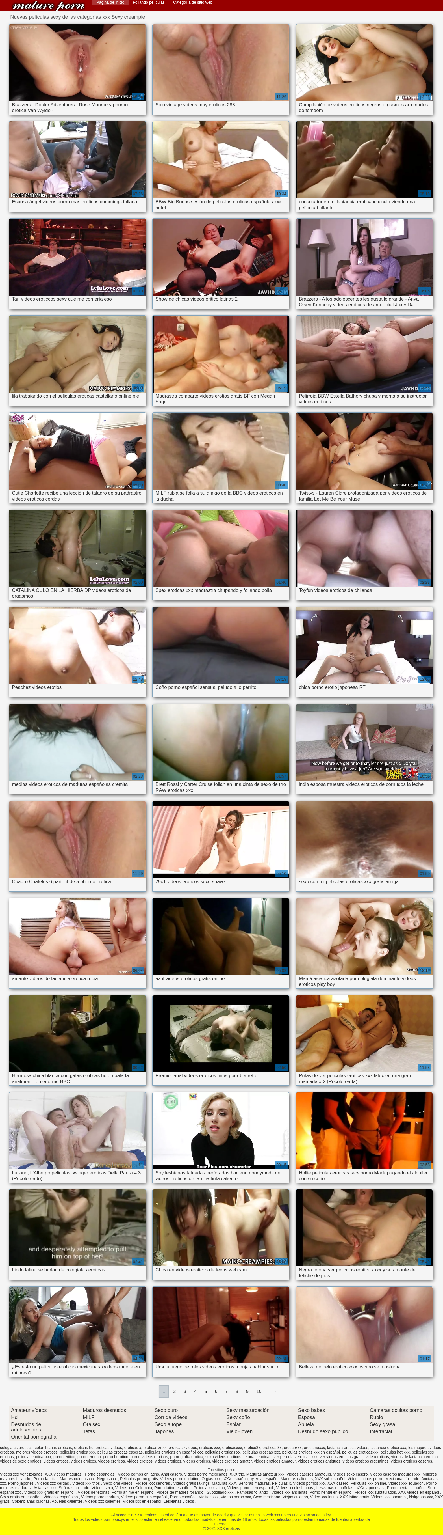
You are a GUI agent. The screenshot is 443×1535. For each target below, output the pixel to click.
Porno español (183, 1497)
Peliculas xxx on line (368, 1483)
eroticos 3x (272, 1447)
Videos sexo (102, 1488)
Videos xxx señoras (153, 1483)
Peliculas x (281, 1483)
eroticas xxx (209, 1447)
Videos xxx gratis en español (50, 1492)
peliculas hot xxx (395, 1452)
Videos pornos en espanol (250, 1488)
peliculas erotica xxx (77, 1452)
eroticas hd (83, 1447)
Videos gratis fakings (191, 1483)
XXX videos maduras (64, 1474)
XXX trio (237, 1474)
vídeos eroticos (196, 1461)
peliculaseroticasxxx (33, 1456)
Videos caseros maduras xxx (395, 1474)
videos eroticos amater (232, 1461)
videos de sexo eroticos (20, 1461)
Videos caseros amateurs (308, 1474)
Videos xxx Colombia (133, 1488)
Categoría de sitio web (192, 2)
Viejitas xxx (209, 1497)
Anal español (267, 1478)
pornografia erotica (186, 1456)
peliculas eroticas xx (222, 1452)
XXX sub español (330, 1478)
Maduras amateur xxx (265, 1474)
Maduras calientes (297, 1478)
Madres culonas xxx (77, 1478)
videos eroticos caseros (411, 1461)
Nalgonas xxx (421, 1497)
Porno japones (21, 1483)
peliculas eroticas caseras (120, 1452)
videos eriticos (56, 1461)
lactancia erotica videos (347, 1447)
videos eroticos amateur (275, 1461)
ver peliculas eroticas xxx (295, 1456)
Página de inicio (110, 2)
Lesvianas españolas (335, 1488)
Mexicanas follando (402, 1478)
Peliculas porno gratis (139, 1478)
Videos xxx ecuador (406, 1483)
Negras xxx (107, 1478)
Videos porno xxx (236, 1497)
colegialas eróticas (16, 1447)
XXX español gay (238, 1478)
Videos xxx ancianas (289, 1492)
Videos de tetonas (93, 1492)
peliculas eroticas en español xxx (174, 1452)
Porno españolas (100, 1474)
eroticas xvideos (183, 1447)
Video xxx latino (324, 1497)
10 (259, 1391)
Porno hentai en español (331, 1492)
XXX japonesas (371, 1488)
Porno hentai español (406, 1488)
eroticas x (132, 1447)
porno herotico (115, 1456)
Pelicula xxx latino (209, 1488)
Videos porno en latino (179, 1478)
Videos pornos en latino (138, 1474)
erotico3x (252, 1447)
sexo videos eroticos (223, 1456)
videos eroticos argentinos (365, 1461)
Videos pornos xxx (309, 1483)
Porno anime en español (133, 1492)
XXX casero (337, 1483)
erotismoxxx (314, 1447)
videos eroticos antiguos (319, 1461)
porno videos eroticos (149, 1456)
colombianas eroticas (53, 1447)
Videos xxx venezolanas (21, 1474)
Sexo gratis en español (20, 1497)
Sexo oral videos (118, 1483)
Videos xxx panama (389, 1497)
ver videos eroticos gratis (342, 1456)
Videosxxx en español (142, 1501)
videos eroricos (111, 1461)
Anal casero (171, 1474)
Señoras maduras (254, 1483)
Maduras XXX (224, 1483)
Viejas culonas (295, 1497)
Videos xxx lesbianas (295, 1488)
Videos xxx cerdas (53, 1483)
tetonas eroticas (258, 1456)
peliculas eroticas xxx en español (311, 1452)
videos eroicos (83, 1461)
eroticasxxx (232, 1447)
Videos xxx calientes (103, 1501)
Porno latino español (173, 1488)
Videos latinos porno (365, 1478)
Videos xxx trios (86, 1483)
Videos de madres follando (180, 1492)
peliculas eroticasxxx (360, 1452)
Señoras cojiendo (74, 1488)
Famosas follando (253, 1492)
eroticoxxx (293, 1447)
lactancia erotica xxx (388, 1447)
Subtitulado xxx (221, 1492)
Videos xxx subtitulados (375, 1492)
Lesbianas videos (179, 1501)
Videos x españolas (61, 1497)
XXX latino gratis (354, 1497)
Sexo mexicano (266, 1497)
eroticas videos (109, 1447)
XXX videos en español (419, 1492)
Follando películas (149, 2)
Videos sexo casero (350, 1474)
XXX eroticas (48, 6)
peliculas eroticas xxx (261, 1452)
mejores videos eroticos (37, 1452)
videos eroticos (168, 1461)
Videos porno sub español (144, 1497)
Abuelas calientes (67, 1501)
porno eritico (64, 1456)
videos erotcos (140, 1461)
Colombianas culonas (31, 1501)
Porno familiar (45, 1478)
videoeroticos (377, 1456)
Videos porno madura (100, 1497)
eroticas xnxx (154, 1447)
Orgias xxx (211, 1478)
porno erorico (89, 1456)
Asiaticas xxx (45, 1488)
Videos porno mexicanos (205, 1474)
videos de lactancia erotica (414, 1456)
